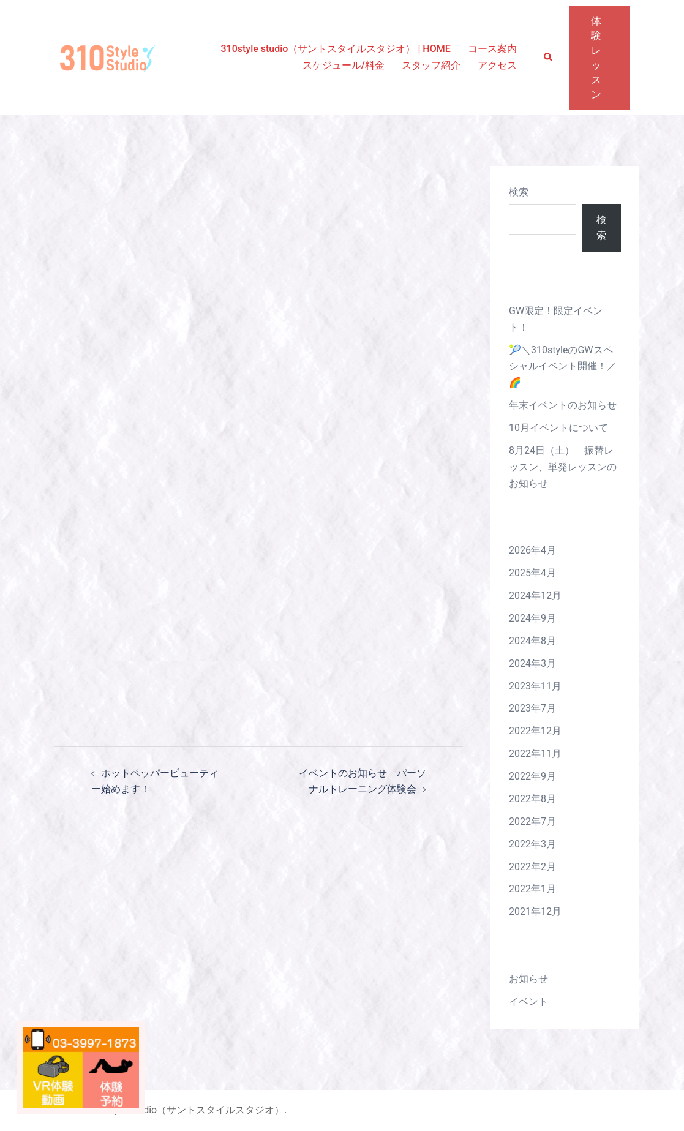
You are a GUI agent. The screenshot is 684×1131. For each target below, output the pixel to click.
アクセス (497, 65)
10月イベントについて (558, 428)
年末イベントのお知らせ (563, 405)
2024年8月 (532, 641)
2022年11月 (535, 753)
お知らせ (528, 979)
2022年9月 (532, 776)
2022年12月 (535, 731)
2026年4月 (532, 550)
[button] (549, 58)
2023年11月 (535, 686)
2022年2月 (532, 867)
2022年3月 (532, 844)
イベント (528, 1001)
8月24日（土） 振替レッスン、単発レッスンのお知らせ (563, 467)
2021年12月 (535, 911)
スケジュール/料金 (344, 65)
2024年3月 (532, 663)
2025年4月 (532, 573)
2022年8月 (532, 799)
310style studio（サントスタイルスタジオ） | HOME (335, 48)
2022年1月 (532, 889)
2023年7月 (532, 708)
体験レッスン (596, 57)
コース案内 (492, 48)
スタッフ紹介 (431, 65)
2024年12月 (535, 595)
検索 (518, 192)
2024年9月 (532, 618)
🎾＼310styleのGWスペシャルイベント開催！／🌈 (563, 366)
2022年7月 (532, 821)
